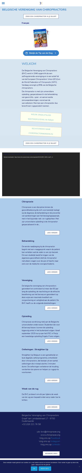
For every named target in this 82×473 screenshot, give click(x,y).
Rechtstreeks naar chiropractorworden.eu (41, 131)
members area (51, 453)
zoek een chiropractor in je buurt (41, 16)
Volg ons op (45, 438)
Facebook (55, 438)
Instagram (55, 441)
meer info (45, 468)
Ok (34, 468)
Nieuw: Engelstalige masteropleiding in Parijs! (41, 117)
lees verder (52, 233)
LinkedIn (56, 444)
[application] (41, 174)
